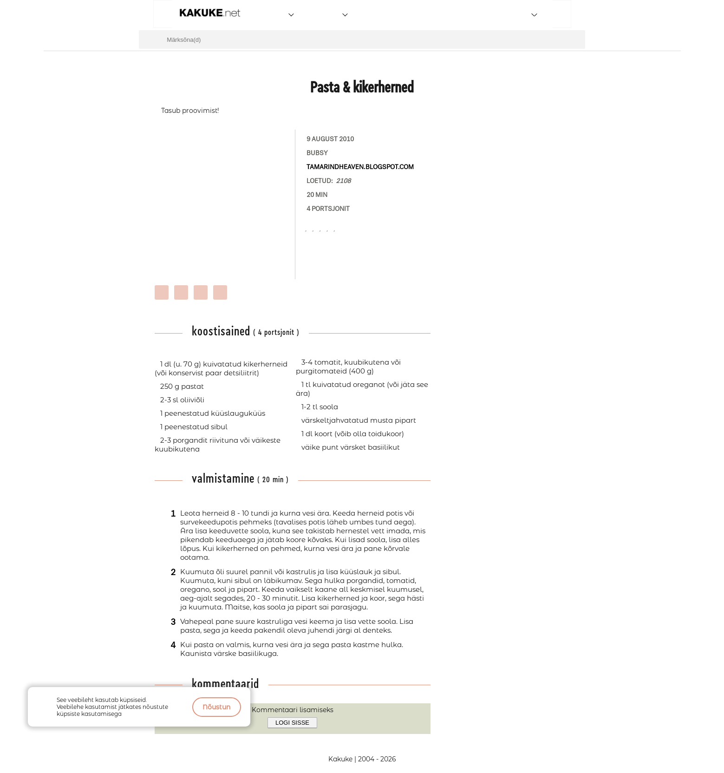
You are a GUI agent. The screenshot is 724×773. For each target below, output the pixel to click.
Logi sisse (292, 722)
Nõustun (216, 707)
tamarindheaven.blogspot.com (360, 167)
